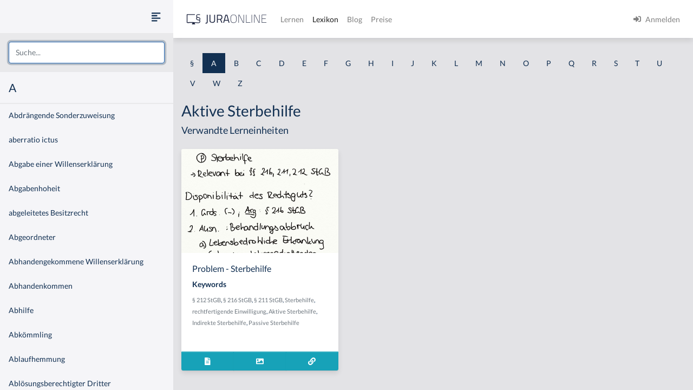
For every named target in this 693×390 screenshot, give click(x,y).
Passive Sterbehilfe (274, 322)
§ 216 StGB (237, 299)
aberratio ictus (33, 139)
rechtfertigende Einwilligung (229, 311)
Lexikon (325, 19)
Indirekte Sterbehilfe (219, 322)
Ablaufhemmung (37, 358)
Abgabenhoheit (34, 188)
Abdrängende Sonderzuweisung (62, 115)
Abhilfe (21, 310)
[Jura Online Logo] (226, 19)
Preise (381, 19)
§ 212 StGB (206, 299)
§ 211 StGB (268, 299)
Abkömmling (30, 334)
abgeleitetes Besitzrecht (48, 212)
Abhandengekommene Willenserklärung (76, 261)
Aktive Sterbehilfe (292, 311)
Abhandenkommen (41, 285)
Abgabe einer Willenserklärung (61, 163)
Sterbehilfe (299, 299)
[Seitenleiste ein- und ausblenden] (156, 16)
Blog (354, 19)
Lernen (292, 19)
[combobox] (87, 52)
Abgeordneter (32, 237)
